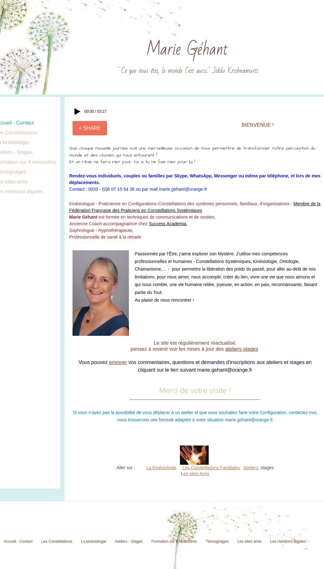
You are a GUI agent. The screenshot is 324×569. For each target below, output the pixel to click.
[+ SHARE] (90, 128)
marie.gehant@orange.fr (183, 189)
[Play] (77, 111)
